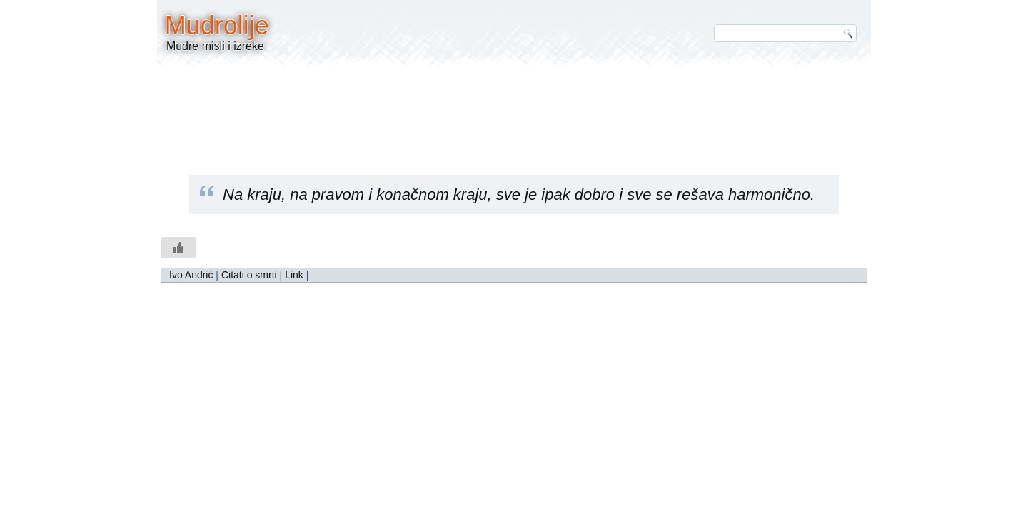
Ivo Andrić (191, 275)
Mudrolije (217, 25)
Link (294, 275)
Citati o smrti (249, 275)
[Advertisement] (514, 110)
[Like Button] (178, 247)
